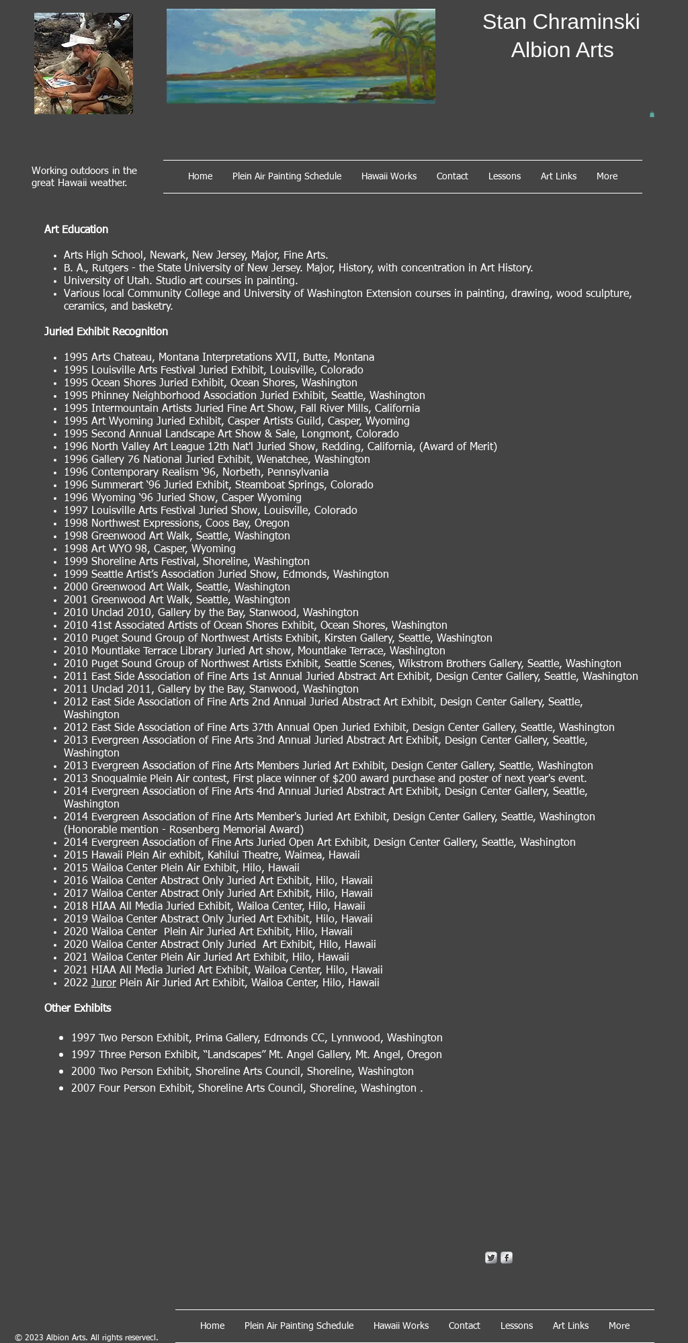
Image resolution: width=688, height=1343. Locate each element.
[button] (652, 114)
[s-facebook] (507, 1258)
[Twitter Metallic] (491, 1258)
